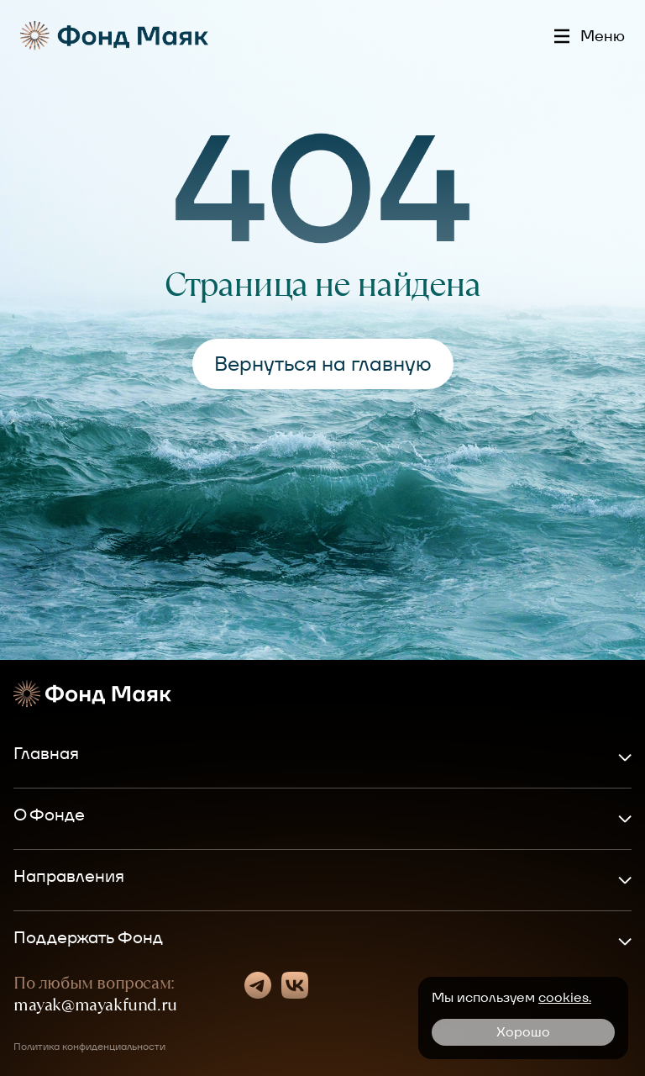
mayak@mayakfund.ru (95, 1004)
